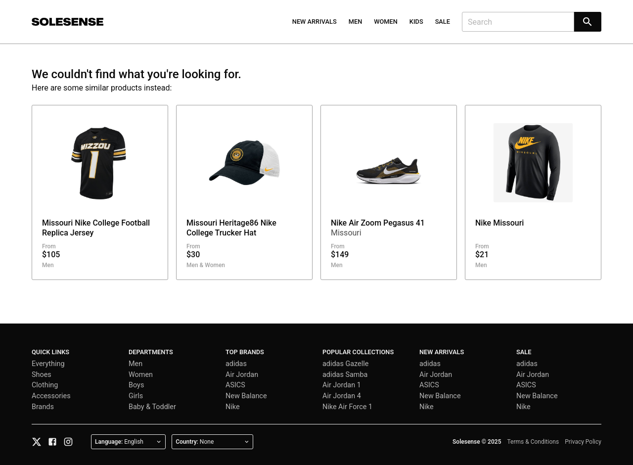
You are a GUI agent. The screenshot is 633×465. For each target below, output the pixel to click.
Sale (442, 21)
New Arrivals (314, 21)
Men (355, 21)
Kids (416, 21)
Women (386, 21)
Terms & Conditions (533, 441)
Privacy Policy (583, 441)
